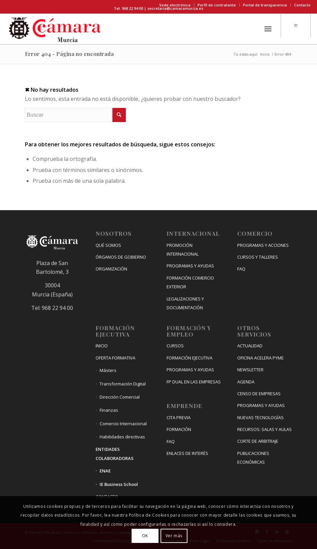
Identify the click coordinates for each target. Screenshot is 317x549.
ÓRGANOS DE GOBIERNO (121, 257)
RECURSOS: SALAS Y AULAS (264, 429)
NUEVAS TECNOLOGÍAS (260, 417)
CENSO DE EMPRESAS (259, 394)
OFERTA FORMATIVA (115, 358)
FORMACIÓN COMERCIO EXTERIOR (190, 282)
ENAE (105, 471)
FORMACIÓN (179, 429)
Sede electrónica (174, 4)
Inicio (265, 54)
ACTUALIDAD (249, 346)
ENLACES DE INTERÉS (187, 453)
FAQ (171, 441)
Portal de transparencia (265, 4)
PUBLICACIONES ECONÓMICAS (253, 457)
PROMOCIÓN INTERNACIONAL (183, 249)
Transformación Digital (123, 384)
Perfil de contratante (217, 4)
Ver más (174, 536)
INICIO (102, 346)
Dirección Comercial (120, 397)
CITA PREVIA (178, 417)
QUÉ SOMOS (108, 245)
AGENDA (245, 382)
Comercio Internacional (123, 424)
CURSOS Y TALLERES (257, 257)
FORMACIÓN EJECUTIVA (189, 358)
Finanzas (109, 410)
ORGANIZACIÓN (111, 269)
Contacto (302, 4)
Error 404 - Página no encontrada (69, 53)
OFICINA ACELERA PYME (260, 358)
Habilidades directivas (122, 437)
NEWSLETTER (250, 370)
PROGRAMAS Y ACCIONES (263, 245)
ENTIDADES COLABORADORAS (115, 453)
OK (145, 536)
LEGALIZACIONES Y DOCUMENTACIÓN (185, 303)
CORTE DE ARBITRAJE (257, 441)
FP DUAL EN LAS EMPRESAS (194, 382)
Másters (108, 370)
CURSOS (175, 346)
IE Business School (119, 484)
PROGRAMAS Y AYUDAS (190, 266)
